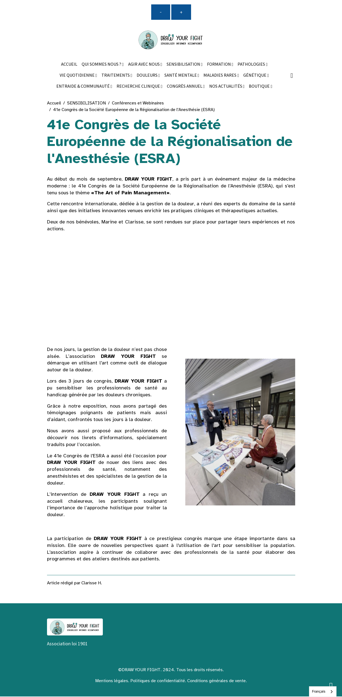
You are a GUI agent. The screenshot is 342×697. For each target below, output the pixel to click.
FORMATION (219, 65)
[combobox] (323, 691)
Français (318, 691)
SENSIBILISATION (184, 65)
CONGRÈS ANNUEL (185, 87)
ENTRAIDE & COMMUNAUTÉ (83, 87)
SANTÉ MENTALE (181, 76)
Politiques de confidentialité (157, 681)
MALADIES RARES (220, 76)
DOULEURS (147, 76)
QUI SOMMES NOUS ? (102, 65)
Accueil (54, 103)
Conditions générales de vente (216, 681)
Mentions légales (111, 681)
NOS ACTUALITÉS (226, 87)
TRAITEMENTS (116, 76)
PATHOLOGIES (252, 65)
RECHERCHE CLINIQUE (139, 87)
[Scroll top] (331, 686)
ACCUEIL (69, 65)
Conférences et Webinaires (138, 103)
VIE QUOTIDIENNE (77, 76)
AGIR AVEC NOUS (144, 65)
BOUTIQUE (260, 87)
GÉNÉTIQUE (255, 76)
